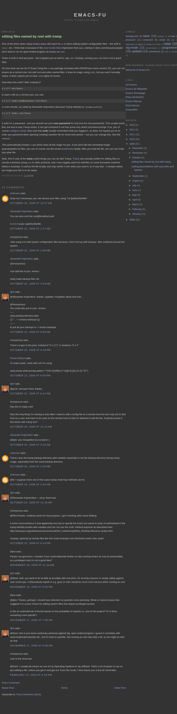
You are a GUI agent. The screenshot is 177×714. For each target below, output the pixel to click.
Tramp (76, 157)
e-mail (171, 36)
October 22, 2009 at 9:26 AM (30, 330)
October (136, 157)
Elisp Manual (132, 105)
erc (173, 40)
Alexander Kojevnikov (21, 209)
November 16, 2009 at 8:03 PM (31, 585)
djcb (12, 290)
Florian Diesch (17, 356)
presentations (151, 48)
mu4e (158, 44)
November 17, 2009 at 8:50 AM (31, 643)
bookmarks (68, 147)
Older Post (120, 686)
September (138, 176)
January (136, 213)
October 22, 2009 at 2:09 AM (30, 248)
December (138, 148)
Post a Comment (11, 681)
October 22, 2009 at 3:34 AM (30, 281)
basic (146, 36)
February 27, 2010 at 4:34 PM (31, 673)
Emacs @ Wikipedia (136, 88)
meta (149, 44)
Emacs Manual (133, 101)
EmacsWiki (131, 109)
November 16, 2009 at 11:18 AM (32, 563)
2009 (132, 144)
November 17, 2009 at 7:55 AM (31, 618)
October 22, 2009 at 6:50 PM (30, 373)
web (166, 52)
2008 (132, 219)
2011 (132, 134)
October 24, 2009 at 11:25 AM (31, 500)
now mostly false (52, 47)
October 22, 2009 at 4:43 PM (30, 348)
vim (72, 57)
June (135, 190)
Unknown (15, 191)
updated (137, 51)
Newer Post (8, 686)
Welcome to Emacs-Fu (138, 70)
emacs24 (148, 39)
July (134, 185)
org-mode (132, 47)
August (136, 180)
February (137, 209)
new (167, 44)
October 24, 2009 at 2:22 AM (30, 443)
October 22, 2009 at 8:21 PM (30, 391)
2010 (132, 139)
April (135, 199)
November (138, 152)
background (132, 36)
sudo (92, 71)
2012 (132, 129)
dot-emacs (131, 84)
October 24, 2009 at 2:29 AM (30, 464)
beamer (161, 36)
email (162, 39)
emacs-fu (90, 15)
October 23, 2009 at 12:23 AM (31, 425)
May (134, 195)
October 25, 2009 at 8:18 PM (30, 541)
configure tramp (18, 129)
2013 (132, 125)
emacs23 (130, 39)
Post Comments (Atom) (28, 692)
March (136, 204)
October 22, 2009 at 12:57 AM (31, 201)
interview (130, 44)
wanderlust (154, 51)
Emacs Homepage (135, 93)
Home (64, 686)
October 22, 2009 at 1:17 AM (30, 226)
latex (140, 44)
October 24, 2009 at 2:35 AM (30, 482)
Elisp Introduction (135, 97)
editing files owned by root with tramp (32, 36)
